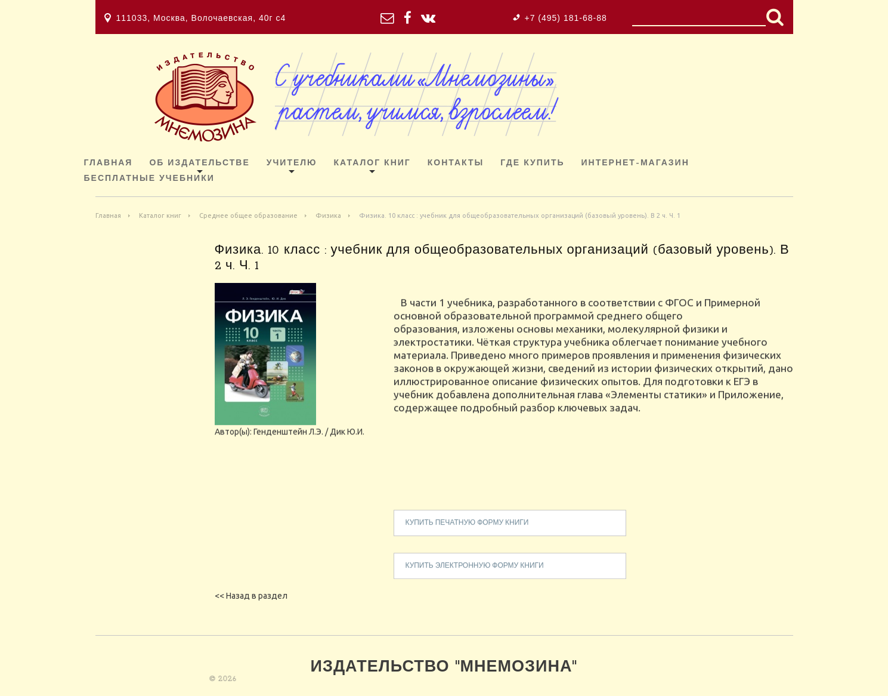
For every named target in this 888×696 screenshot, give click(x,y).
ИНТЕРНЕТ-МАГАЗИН (635, 163)
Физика (328, 215)
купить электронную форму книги (475, 573)
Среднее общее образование (248, 215)
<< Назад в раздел (251, 595)
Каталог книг (372, 163)
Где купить (532, 163)
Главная (108, 163)
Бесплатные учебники (149, 178)
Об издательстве (199, 163)
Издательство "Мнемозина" (444, 667)
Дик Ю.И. (347, 439)
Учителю (292, 163)
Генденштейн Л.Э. (288, 439)
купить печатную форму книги (467, 530)
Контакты (456, 163)
